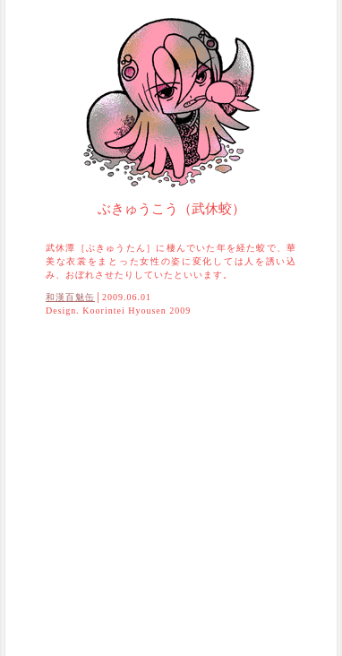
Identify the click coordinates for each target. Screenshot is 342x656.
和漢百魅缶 (70, 297)
